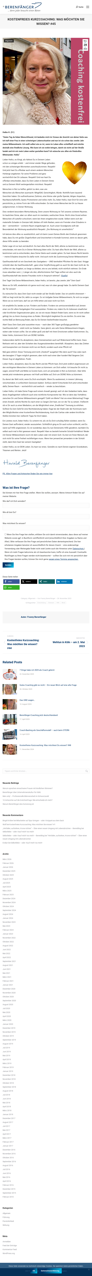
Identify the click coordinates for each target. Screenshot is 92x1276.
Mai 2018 (6, 1103)
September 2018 (9, 1087)
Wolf (4, 824)
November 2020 (9, 993)
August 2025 (8, 879)
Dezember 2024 (9, 898)
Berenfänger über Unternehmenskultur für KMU (22, 792)
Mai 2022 (6, 953)
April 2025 (7, 887)
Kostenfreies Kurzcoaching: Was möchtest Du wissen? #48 (45, 745)
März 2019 (7, 1063)
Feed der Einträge (10, 1245)
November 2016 (9, 1154)
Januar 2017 (8, 1146)
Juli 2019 (6, 1048)
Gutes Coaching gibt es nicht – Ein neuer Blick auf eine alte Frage (48, 685)
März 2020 (7, 1020)
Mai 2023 (6, 926)
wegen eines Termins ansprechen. (63, 559)
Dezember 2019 (9, 1028)
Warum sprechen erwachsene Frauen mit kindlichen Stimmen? (28, 788)
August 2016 (8, 1165)
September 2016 (9, 1161)
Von (46, 598)
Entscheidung (41, 602)
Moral (63, 602)
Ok (34, 1271)
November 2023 (9, 922)
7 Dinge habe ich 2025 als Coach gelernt (37, 670)
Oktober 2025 (8, 875)
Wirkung (6, 1225)
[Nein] (88, 1269)
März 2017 (7, 1138)
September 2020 (9, 1001)
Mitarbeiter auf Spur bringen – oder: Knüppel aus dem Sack (40, 820)
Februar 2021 (8, 981)
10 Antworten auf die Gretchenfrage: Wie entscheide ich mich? (28, 800)
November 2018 (9, 1079)
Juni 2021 (7, 969)
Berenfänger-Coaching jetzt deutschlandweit (39, 715)
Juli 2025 (6, 883)
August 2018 (8, 1091)
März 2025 (7, 891)
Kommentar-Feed (10, 1249)
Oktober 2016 (8, 1158)
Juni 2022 (7, 949)
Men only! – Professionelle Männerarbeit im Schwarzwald (26, 796)
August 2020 (8, 1004)
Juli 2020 (6, 1008)
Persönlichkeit (8, 1221)
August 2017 (8, 1122)
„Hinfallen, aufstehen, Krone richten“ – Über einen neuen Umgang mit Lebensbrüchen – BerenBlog (42, 828)
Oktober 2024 (8, 906)
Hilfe (58, 602)
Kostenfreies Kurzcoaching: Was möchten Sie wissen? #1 (32, 824)
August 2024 (8, 914)
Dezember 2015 (9, 1189)
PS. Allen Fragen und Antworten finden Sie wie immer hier (28, 473)
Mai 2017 (6, 1130)
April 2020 (7, 1016)
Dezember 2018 (9, 1075)
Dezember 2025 (9, 871)
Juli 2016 (6, 1169)
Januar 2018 (8, 1114)
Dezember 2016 (9, 1150)
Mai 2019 (6, 1055)
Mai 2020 (6, 1012)
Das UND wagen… (27, 700)
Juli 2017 (6, 1126)
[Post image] (10, 674)
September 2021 (9, 961)
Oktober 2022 (8, 942)
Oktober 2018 (8, 1083)
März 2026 (7, 859)
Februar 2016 (8, 1185)
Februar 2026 (8, 863)
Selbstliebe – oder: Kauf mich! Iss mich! (18, 832)
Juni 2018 (7, 1099)
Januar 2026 (8, 867)
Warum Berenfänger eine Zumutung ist (18, 804)
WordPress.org (9, 1253)
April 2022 (7, 957)
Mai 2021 (6, 973)
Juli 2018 (6, 1095)
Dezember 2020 (9, 989)
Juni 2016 (7, 1173)
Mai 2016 (6, 1177)
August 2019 (8, 1044)
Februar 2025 (8, 895)
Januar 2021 (8, 985)
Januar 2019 (8, 1071)
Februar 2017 (8, 1142)
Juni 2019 (7, 1052)
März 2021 (7, 977)
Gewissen (51, 602)
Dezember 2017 (9, 1118)
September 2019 (9, 1040)
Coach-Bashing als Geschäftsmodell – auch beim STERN (44, 730)
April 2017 (7, 1134)
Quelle (64, 276)
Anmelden (7, 1242)
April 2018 (7, 1107)
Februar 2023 (8, 930)
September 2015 (9, 1193)
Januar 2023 (8, 934)
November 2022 (9, 938)
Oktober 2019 (8, 1036)
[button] (11, 581)
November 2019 (9, 1032)
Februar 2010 (8, 1197)
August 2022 (8, 946)
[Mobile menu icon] (87, 7)
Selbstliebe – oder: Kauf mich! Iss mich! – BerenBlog (23, 836)
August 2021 (8, 965)
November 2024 (9, 902)
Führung (6, 1217)
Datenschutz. (78, 548)
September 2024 (9, 910)
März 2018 (7, 1110)
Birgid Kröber (8, 820)
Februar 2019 (8, 1067)
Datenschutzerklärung (50, 1271)
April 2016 (7, 1181)
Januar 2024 (8, 918)
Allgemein (9, 41)
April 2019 (7, 1059)
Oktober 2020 (8, 997)
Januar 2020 (8, 1024)
